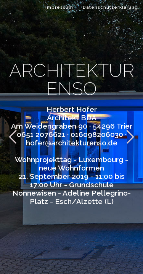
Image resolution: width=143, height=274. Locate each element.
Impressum (59, 7)
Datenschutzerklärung (110, 7)
